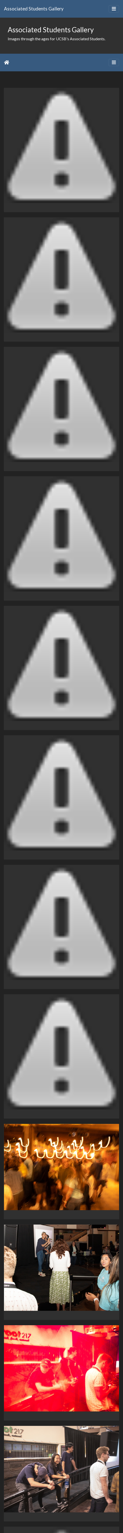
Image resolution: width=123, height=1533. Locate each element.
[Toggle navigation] (114, 8)
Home (6, 62)
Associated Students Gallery (34, 8)
